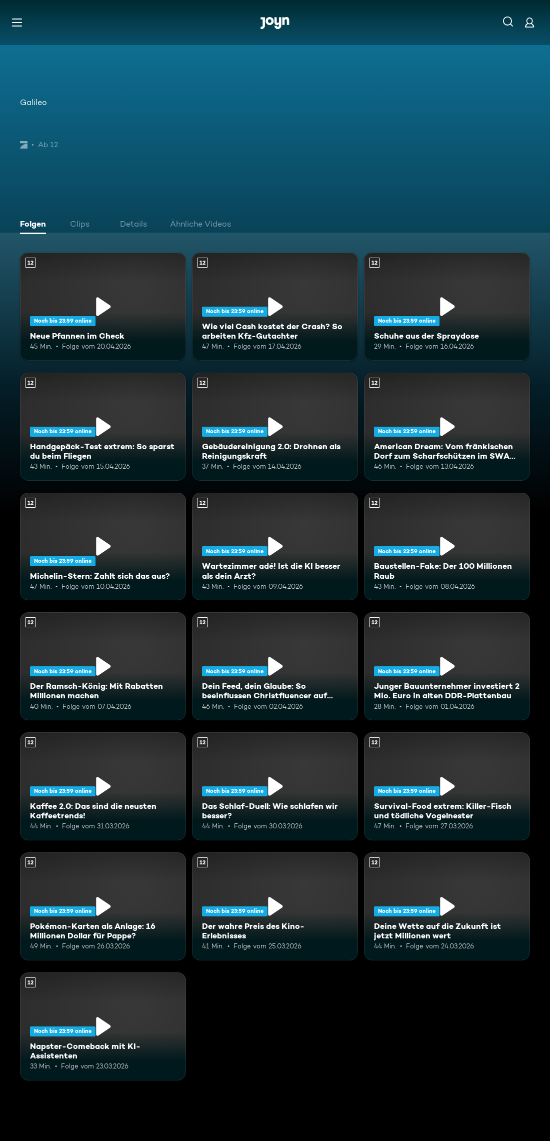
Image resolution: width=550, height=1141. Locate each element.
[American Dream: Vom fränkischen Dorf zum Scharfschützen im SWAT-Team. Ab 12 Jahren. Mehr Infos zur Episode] (447, 427)
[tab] (35, 225)
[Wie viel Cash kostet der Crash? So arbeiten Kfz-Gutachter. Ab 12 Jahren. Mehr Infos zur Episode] (275, 307)
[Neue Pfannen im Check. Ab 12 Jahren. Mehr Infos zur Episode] (103, 307)
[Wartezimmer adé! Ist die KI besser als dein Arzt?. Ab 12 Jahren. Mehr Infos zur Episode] (275, 547)
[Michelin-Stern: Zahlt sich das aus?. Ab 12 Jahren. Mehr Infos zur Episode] (103, 547)
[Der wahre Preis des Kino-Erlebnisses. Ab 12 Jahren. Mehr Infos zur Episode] (275, 906)
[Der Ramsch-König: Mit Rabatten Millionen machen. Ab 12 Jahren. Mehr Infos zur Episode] (103, 666)
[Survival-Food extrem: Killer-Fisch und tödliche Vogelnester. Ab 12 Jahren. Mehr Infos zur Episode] (447, 786)
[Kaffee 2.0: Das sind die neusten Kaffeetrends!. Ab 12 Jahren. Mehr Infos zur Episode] (103, 786)
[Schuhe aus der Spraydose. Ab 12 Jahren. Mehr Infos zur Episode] (447, 307)
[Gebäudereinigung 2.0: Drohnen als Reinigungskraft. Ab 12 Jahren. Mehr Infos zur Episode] (275, 427)
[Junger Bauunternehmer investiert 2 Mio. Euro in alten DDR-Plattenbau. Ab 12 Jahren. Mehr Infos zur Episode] (447, 666)
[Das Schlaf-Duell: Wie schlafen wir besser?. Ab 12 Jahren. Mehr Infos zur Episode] (275, 786)
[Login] (529, 22)
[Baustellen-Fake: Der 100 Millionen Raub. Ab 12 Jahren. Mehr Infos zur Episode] (447, 547)
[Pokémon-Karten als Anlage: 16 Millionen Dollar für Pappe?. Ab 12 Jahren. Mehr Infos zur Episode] (103, 906)
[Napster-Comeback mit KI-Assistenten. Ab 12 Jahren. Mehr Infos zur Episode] (103, 1026)
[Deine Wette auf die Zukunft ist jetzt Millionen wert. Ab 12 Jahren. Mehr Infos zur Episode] (447, 906)
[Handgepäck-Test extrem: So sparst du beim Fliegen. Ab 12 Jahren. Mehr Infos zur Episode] (103, 427)
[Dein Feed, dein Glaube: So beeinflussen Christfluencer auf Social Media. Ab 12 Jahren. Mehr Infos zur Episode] (275, 666)
